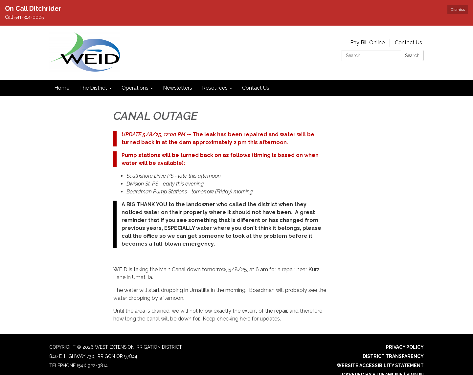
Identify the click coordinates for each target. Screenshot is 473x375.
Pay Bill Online (367, 42)
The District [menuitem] (93, 88)
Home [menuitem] (61, 88)
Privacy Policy (405, 347)
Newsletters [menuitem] (177, 88)
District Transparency (393, 356)
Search (412, 55)
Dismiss (458, 9)
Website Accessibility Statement (380, 365)
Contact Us (408, 42)
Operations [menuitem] (135, 88)
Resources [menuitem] (215, 88)
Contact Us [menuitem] (255, 88)
